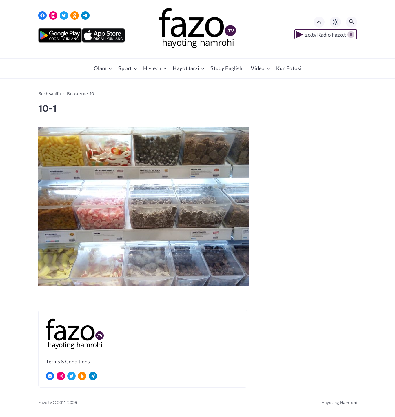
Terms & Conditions (68, 361)
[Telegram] (85, 15)
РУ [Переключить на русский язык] (319, 22)
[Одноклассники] (74, 15)
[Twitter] (64, 15)
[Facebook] (42, 15)
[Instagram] (53, 15)
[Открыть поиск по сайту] (351, 22)
